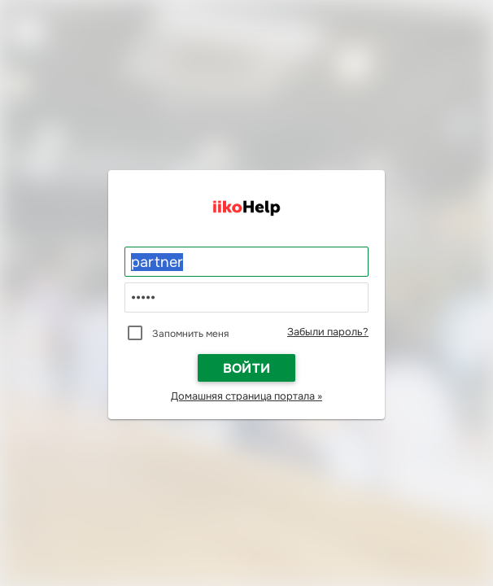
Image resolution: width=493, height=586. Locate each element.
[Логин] (246, 262)
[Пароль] (246, 298)
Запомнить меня (190, 333)
